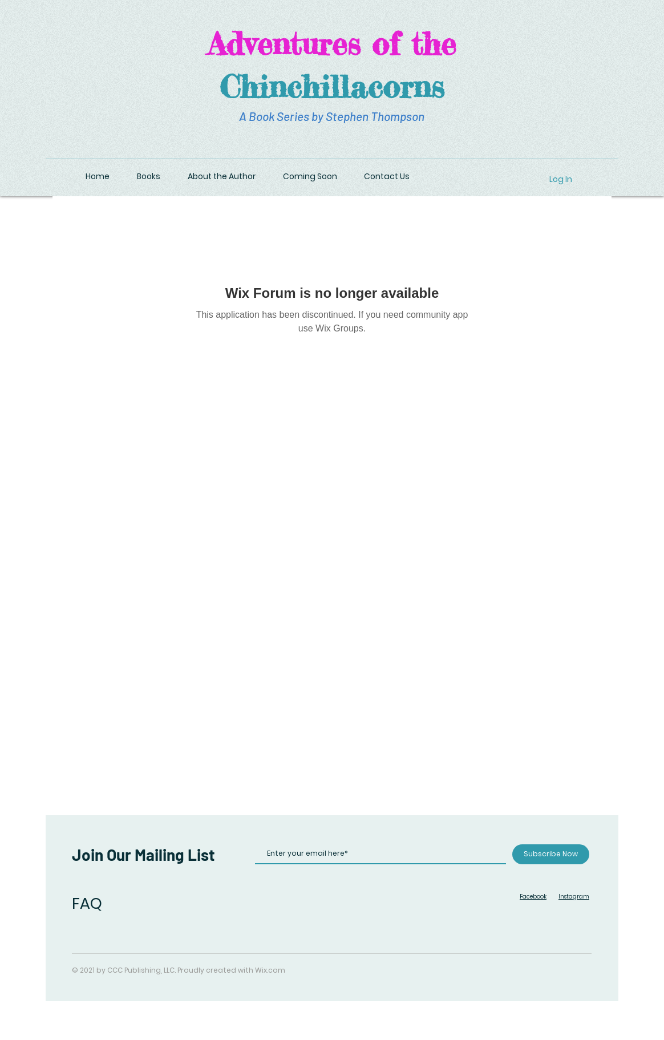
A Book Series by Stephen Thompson (331, 116)
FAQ (87, 903)
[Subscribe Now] (550, 854)
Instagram (573, 896)
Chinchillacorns (332, 86)
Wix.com (270, 970)
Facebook (533, 896)
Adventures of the (332, 43)
